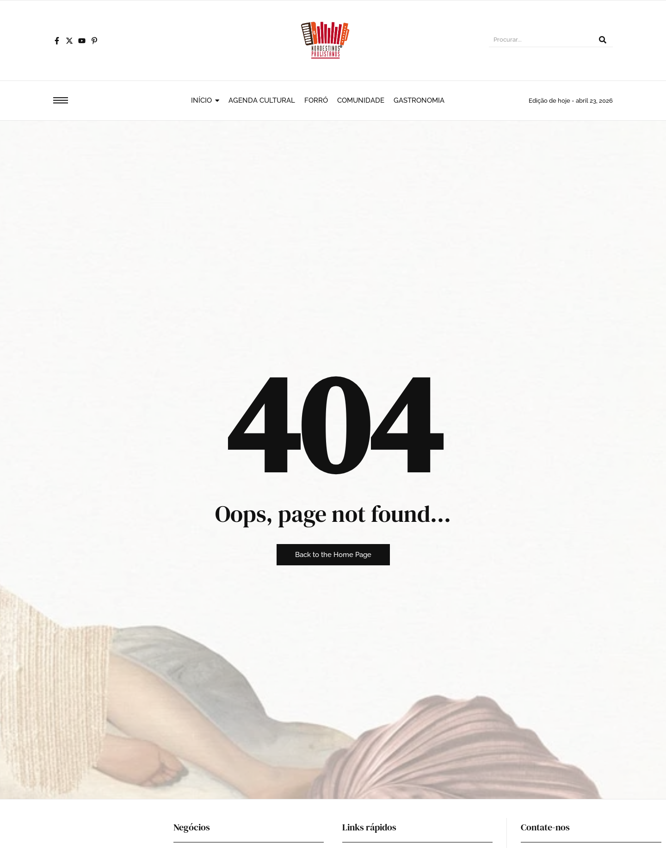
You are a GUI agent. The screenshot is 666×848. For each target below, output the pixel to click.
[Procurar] (540, 41)
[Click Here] (60, 102)
